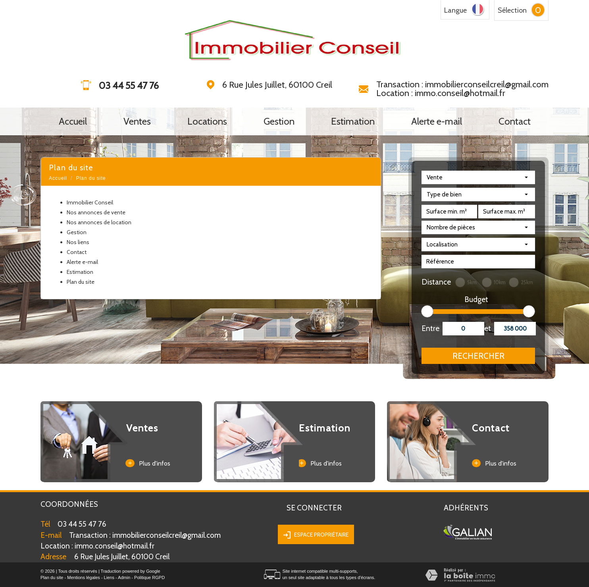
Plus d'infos (147, 463)
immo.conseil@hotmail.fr (97, 545)
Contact (515, 121)
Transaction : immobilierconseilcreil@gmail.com (462, 84)
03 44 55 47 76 (82, 524)
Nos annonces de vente (96, 212)
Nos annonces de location (99, 222)
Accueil (73, 121)
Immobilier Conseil (90, 202)
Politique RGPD (149, 577)
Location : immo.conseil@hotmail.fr (440, 93)
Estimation (353, 121)
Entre (429, 328)
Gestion (279, 121)
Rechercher (478, 356)
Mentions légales (83, 577)
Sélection (512, 10)
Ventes (137, 121)
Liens (109, 577)
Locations (207, 121)
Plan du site (80, 281)
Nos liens (78, 242)
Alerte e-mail (436, 121)
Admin (124, 577)
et (487, 328)
